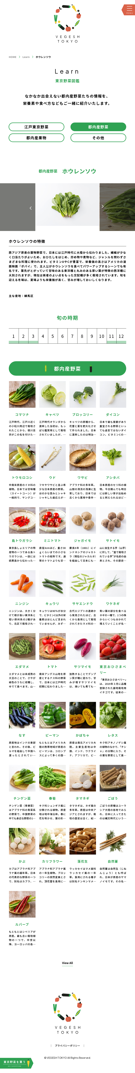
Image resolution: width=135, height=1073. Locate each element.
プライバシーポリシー (67, 1045)
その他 (98, 137)
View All (67, 963)
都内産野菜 (98, 126)
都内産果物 (36, 137)
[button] (103, 206)
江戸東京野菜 (36, 126)
